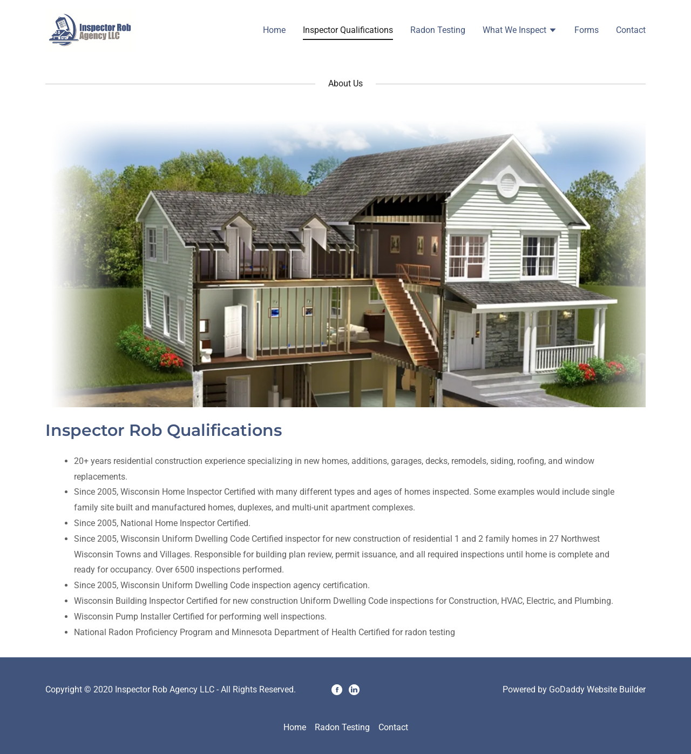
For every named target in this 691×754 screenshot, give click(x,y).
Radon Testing (437, 30)
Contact (631, 30)
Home (274, 30)
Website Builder (616, 689)
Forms (586, 30)
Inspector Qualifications (348, 30)
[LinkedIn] (354, 689)
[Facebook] (337, 689)
